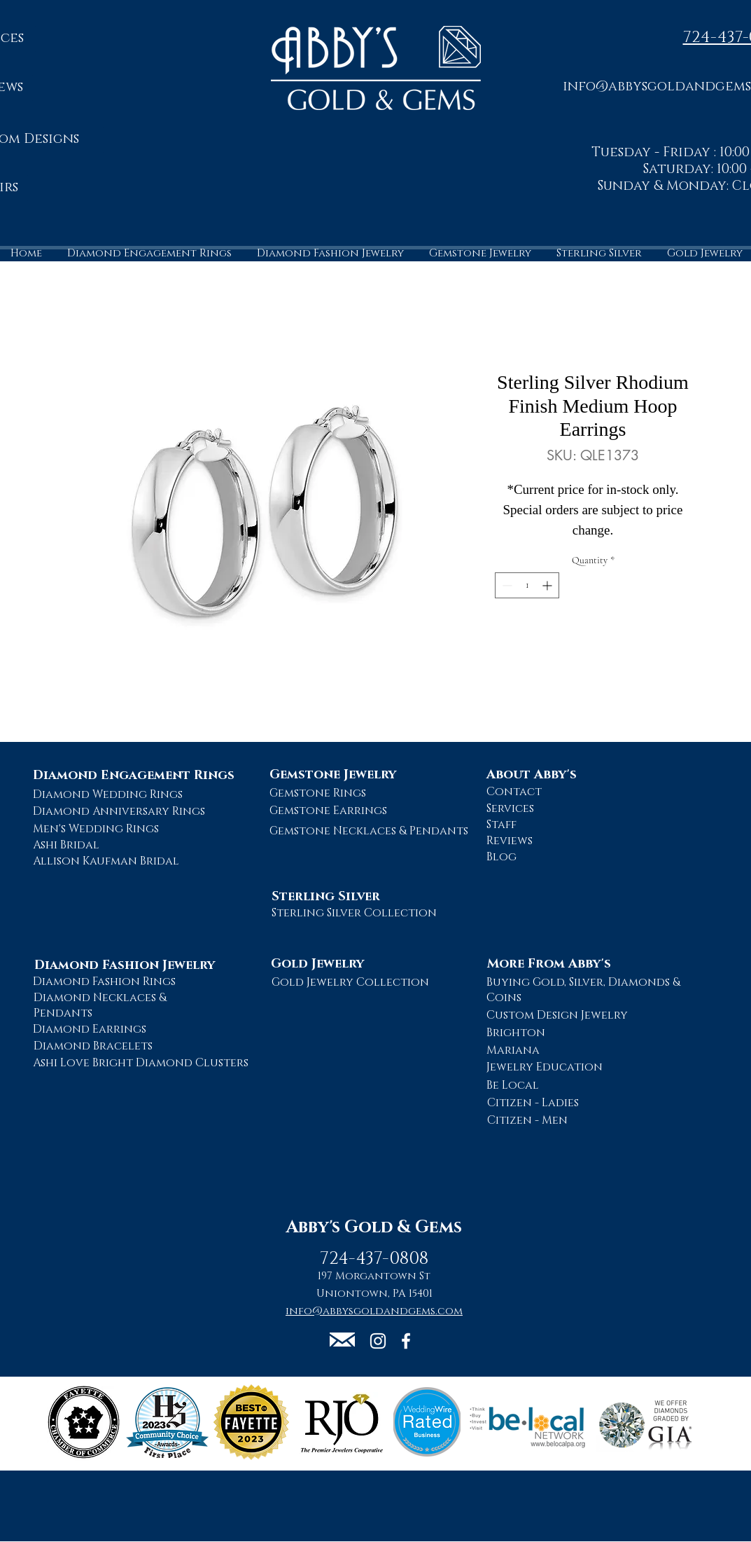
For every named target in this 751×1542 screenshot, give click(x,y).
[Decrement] (505, 585)
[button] (342, 1340)
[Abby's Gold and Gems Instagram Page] (377, 1340)
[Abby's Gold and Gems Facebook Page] (405, 1340)
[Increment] (548, 585)
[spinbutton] (527, 585)
